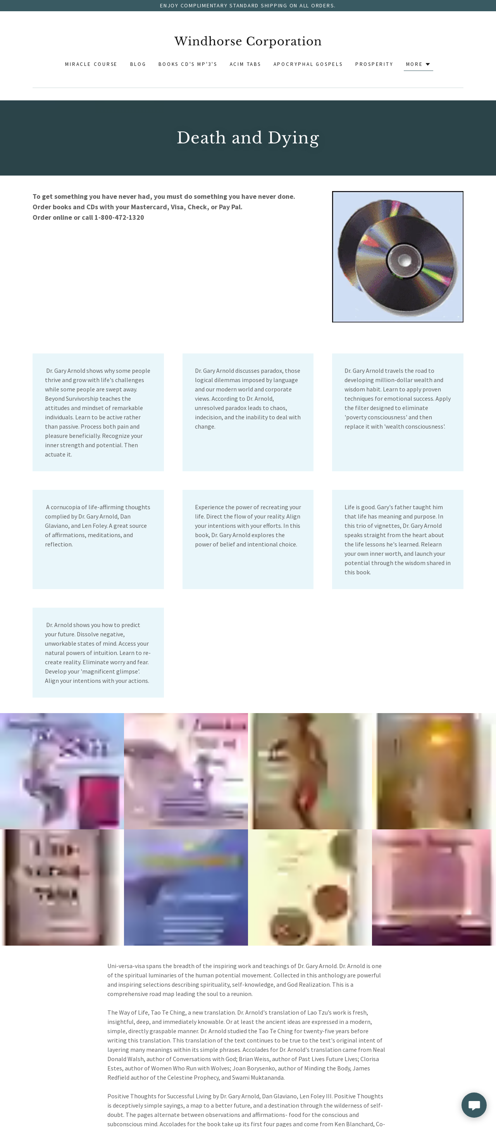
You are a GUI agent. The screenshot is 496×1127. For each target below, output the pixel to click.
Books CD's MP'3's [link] (187, 64)
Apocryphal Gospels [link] (308, 64)
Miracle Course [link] (91, 64)
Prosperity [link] (374, 64)
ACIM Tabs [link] (245, 64)
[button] (418, 64)
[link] (248, 43)
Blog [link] (138, 64)
